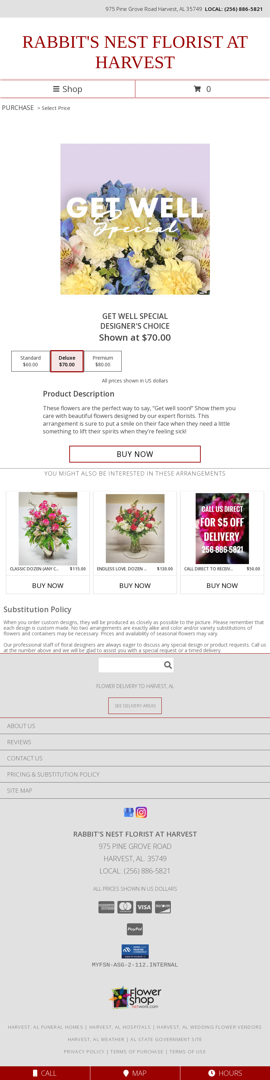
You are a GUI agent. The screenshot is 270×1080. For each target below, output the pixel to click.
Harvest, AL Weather (96, 1039)
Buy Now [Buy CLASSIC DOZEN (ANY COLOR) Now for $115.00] (48, 585)
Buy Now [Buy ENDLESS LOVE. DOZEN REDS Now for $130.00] (135, 585)
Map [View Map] (135, 1073)
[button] (135, 951)
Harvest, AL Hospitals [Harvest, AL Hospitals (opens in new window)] (120, 1027)
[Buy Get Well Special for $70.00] (135, 454)
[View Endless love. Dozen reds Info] (135, 528)
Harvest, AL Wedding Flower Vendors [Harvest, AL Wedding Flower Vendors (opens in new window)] (209, 1027)
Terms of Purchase (136, 1051)
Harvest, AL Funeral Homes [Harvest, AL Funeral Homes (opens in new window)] (46, 1027)
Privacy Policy (84, 1051)
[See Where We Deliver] (135, 705)
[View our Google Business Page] (128, 816)
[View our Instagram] (141, 816)
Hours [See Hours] (225, 1073)
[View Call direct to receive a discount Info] (222, 528)
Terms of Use (187, 1051)
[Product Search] (136, 665)
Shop (67, 88)
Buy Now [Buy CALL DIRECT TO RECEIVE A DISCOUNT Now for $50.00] (222, 585)
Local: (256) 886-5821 (135, 871)
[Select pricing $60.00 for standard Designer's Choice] (31, 361)
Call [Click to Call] (45, 1073)
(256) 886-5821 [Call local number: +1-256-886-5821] (243, 8)
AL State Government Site (166, 1039)
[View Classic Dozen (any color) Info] (48, 528)
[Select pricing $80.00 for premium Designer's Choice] (102, 361)
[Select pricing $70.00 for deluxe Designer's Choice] (67, 361)
